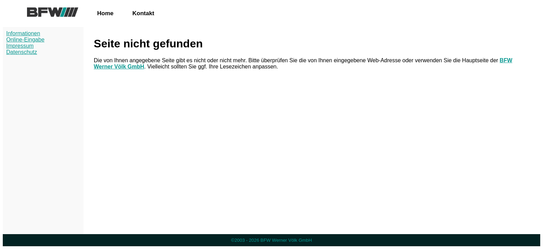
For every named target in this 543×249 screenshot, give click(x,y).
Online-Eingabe (25, 40)
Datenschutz (21, 52)
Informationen (23, 33)
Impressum (20, 46)
